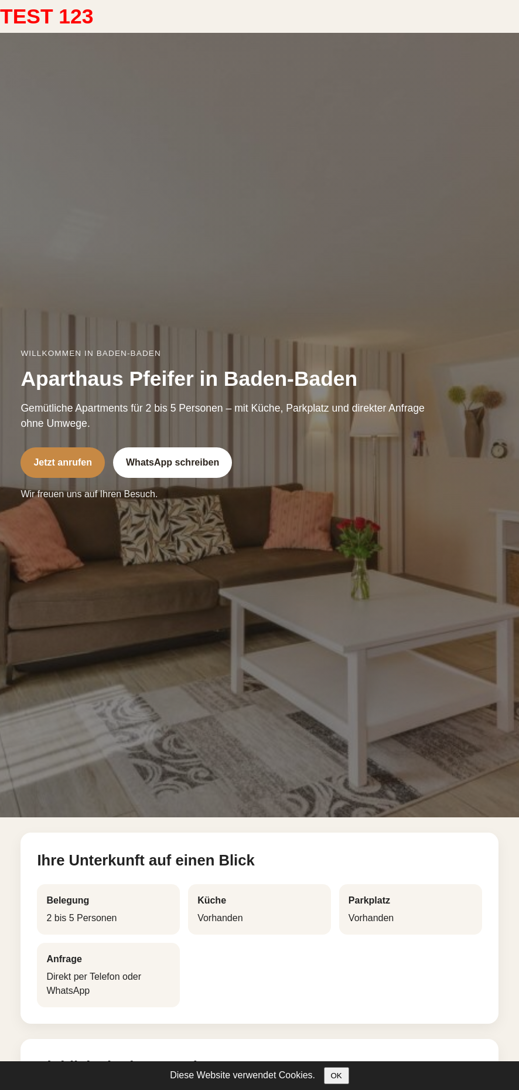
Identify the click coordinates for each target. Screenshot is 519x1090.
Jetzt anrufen (62, 462)
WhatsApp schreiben (172, 462)
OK (336, 1075)
